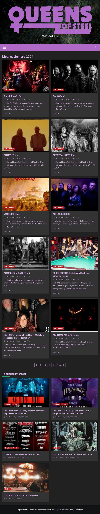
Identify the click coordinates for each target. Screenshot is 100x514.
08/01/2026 (69, 417)
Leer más (7, 113)
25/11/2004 (22, 276)
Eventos (8, 404)
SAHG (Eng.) (59, 96)
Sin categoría (9, 90)
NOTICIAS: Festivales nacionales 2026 (22, 454)
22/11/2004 (22, 341)
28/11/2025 (20, 499)
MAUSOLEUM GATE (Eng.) (17, 273)
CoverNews (63, 509)
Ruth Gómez (10, 417)
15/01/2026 (20, 417)
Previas (15, 404)
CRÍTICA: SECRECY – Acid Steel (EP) (21, 495)
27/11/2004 (22, 158)
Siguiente (61, 365)
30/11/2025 (71, 458)
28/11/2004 (71, 99)
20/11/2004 (71, 338)
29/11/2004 (22, 99)
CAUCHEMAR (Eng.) (14, 96)
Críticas (56, 448)
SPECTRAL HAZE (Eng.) (64, 155)
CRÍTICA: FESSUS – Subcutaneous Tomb (72, 454)
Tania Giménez (10, 99)
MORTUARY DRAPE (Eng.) (66, 335)
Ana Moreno (9, 499)
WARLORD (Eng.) (12, 214)
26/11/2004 (71, 217)
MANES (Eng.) (11, 155)
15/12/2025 (20, 458)
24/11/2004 (71, 279)
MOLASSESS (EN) (61, 214)
